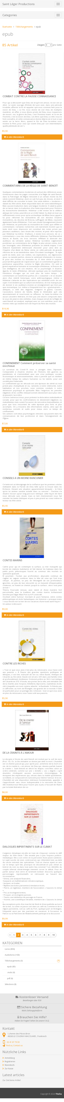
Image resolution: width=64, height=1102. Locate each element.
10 (53, 935)
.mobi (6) (11, 972)
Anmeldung (10, 1058)
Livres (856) (10, 949)
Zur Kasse (9, 1068)
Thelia (58, 1094)
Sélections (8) (10, 984)
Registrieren (10, 1061)
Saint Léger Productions (18, 4)
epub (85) (11, 966)
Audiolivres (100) (12, 955)
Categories (9, 15)
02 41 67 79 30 (13, 1042)
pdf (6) (10, 978)
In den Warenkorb (14, 137)
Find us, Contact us (14, 1045)
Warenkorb (10, 1065)
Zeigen (41, 44)
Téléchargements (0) (14, 960)
